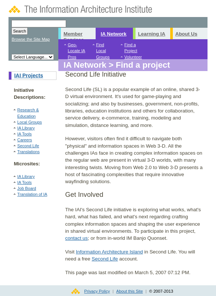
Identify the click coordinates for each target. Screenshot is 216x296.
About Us (186, 34)
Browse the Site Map (30, 39)
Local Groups (29, 122)
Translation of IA (32, 194)
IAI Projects (28, 75)
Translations (28, 151)
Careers (24, 140)
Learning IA (151, 34)
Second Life (28, 146)
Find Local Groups (103, 51)
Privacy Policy (97, 291)
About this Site (129, 291)
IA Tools (24, 134)
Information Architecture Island (109, 252)
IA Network (114, 34)
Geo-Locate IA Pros (76, 51)
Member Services (74, 35)
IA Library (26, 128)
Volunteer (133, 57)
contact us (76, 238)
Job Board (26, 188)
